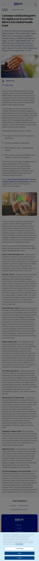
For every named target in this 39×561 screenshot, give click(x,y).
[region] (19, 546)
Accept (19, 558)
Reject (19, 553)
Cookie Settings (19, 548)
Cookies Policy (19, 544)
